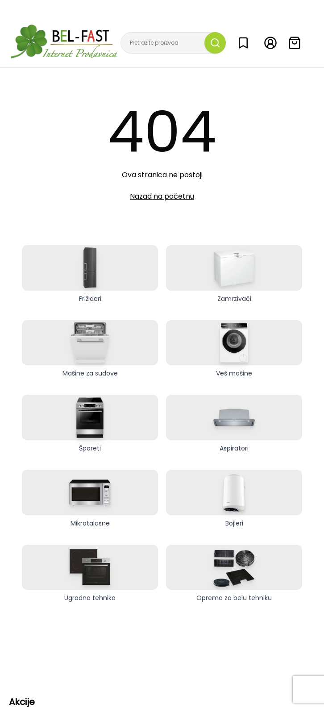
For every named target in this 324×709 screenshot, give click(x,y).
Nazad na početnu (162, 196)
